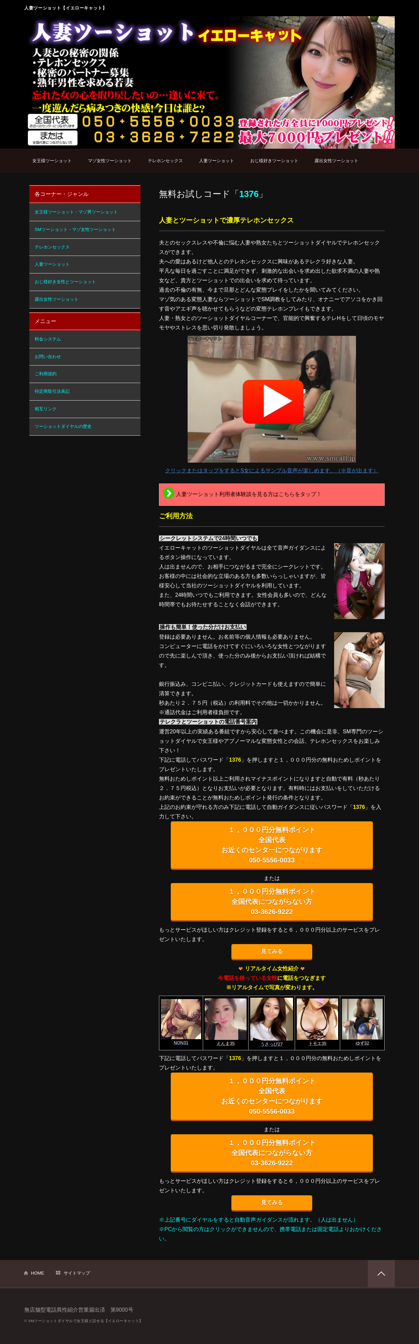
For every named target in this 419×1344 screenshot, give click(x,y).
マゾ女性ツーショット (110, 160)
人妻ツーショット (216, 160)
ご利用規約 (46, 373)
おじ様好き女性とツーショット (65, 281)
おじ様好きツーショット (274, 160)
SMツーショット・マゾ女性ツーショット (75, 229)
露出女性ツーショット (336, 160)
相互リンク (46, 408)
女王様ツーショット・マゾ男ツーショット (76, 211)
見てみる (272, 951)
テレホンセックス (165, 160)
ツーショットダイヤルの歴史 (63, 426)
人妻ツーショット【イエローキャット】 (65, 7)
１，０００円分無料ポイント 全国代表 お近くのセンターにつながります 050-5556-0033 (271, 845)
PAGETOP (381, 1273)
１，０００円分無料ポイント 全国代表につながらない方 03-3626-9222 (272, 901)
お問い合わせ (48, 356)
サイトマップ (77, 1273)
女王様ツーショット (52, 160)
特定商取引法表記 (52, 391)
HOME (37, 1273)
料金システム (48, 339)
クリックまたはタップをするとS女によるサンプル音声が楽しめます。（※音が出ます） (272, 404)
